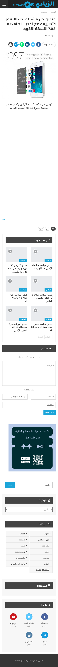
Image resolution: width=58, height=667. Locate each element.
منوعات (46, 558)
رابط (4, 219)
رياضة (46, 552)
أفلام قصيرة (20, 558)
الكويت (46, 534)
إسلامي (46, 564)
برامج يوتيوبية (20, 552)
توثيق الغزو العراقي (17, 564)
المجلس (22, 534)
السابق (48, 337)
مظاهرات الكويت (42, 570)
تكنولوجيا (48, 260)
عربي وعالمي (43, 540)
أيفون (41, 228)
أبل (47, 228)
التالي (40, 337)
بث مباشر (22, 540)
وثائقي (22, 546)
